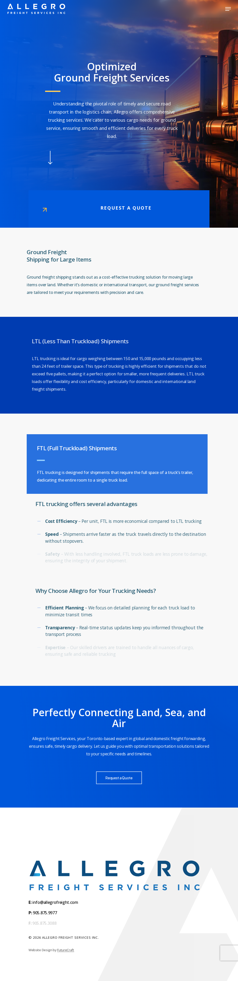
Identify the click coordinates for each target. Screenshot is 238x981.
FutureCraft (65, 950)
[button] (228, 8)
